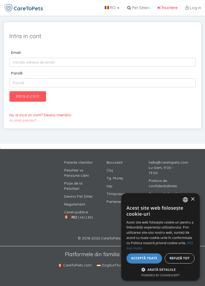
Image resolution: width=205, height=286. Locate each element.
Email (15, 52)
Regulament (74, 204)
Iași (109, 186)
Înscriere (167, 7)
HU (82, 217)
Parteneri (114, 201)
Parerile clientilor (78, 162)
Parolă (16, 73)
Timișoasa (116, 193)
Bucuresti (115, 162)
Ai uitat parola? (22, 120)
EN (90, 217)
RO (112, 7)
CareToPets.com (75, 265)
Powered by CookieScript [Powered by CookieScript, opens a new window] (160, 275)
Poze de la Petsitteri (73, 186)
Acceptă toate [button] (144, 258)
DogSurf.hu (109, 265)
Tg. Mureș (115, 178)
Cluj (110, 170)
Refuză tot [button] (180, 258)
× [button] (193, 199)
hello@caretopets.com (168, 162)
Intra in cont (27, 96)
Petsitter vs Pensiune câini (76, 173)
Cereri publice (76, 212)
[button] (160, 269)
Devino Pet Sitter (78, 196)
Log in (193, 7)
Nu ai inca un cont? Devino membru (40, 115)
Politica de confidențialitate (163, 183)
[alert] (160, 237)
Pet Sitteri (138, 7)
